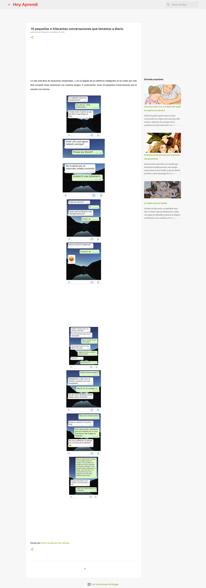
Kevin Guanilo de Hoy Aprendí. (55, 543)
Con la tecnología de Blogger (103, 584)
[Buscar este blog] (184, 4)
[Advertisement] (83, 61)
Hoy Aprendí (25, 4)
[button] (32, 37)
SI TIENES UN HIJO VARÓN (155, 203)
